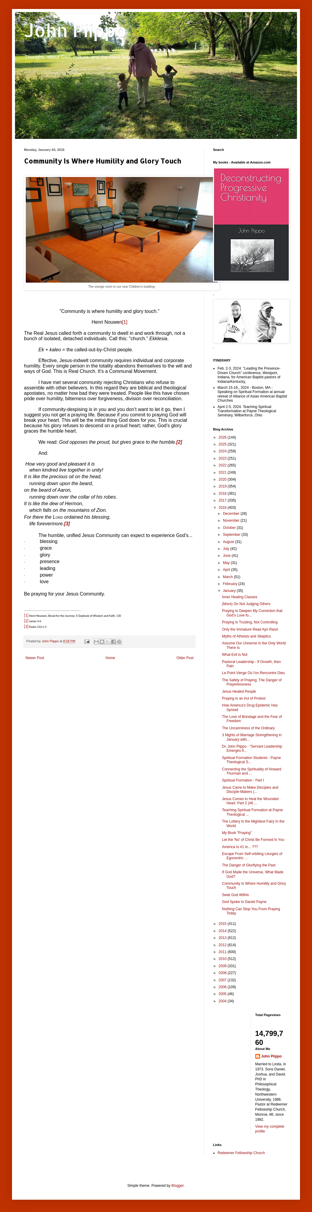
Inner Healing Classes (239, 597)
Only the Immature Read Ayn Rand (250, 629)
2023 (223, 458)
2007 (223, 980)
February (230, 584)
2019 (223, 486)
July (226, 549)
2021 (223, 472)
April (227, 570)
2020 (223, 479)
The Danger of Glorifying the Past (248, 865)
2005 (223, 994)
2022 (223, 465)
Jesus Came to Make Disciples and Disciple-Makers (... (250, 789)
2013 (223, 938)
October (230, 528)
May (227, 563)
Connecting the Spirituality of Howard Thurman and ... (251, 771)
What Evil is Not (235, 654)
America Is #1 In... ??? (240, 847)
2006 (223, 987)
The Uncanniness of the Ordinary (248, 728)
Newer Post (35, 658)
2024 (223, 451)
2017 (223, 500)
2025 (223, 444)
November (232, 520)
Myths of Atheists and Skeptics (246, 636)
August (229, 542)
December (232, 514)
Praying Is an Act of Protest (244, 698)
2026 (223, 437)
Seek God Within (235, 895)
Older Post (185, 658)
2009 (223, 966)
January (230, 591)
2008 (223, 973)
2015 (223, 924)
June (227, 556)
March (228, 577)
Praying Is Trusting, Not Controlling (250, 622)
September (232, 534)
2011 (223, 952)
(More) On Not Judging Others (246, 604)
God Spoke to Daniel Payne (244, 902)
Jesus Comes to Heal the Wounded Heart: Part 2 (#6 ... (250, 801)
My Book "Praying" (237, 833)
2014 (223, 931)
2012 (223, 945)
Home (110, 658)
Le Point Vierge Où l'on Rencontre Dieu (253, 673)
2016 (223, 508)
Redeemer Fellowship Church (241, 1153)
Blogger (177, 1186)
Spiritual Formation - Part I (243, 780)
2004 (223, 1001)
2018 (223, 493)
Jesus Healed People (239, 691)
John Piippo (75, 30)
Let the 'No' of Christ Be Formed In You (253, 840)
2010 (223, 959)
